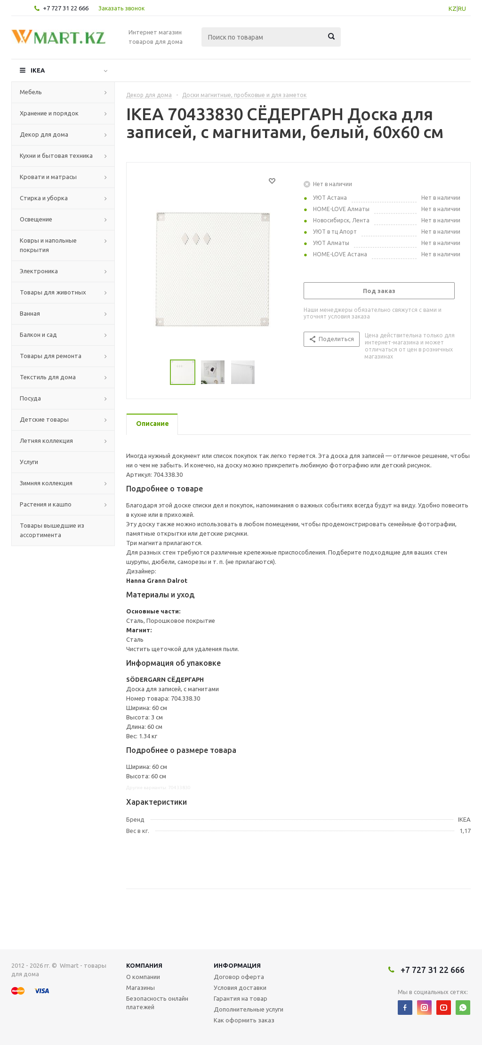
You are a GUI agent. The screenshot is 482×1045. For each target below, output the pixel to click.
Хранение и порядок (49, 113)
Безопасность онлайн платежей (157, 1002)
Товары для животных (53, 292)
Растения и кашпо (46, 504)
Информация (237, 965)
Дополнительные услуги (248, 1009)
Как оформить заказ (244, 1020)
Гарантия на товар (240, 998)
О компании (143, 976)
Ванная (30, 313)
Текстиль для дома (48, 377)
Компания (144, 965)
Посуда (30, 398)
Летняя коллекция (46, 440)
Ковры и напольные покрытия (48, 245)
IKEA (38, 70)
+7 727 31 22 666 (65, 8)
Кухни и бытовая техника (56, 155)
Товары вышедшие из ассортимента (52, 530)
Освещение (36, 219)
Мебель (31, 92)
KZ (453, 8)
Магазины (140, 987)
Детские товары (44, 419)
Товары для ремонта (50, 355)
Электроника (39, 271)
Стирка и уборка (44, 198)
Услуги (29, 461)
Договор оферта (239, 976)
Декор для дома (44, 134)
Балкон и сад (38, 334)
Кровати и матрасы (48, 176)
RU (462, 8)
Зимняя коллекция (46, 483)
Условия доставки (240, 987)
